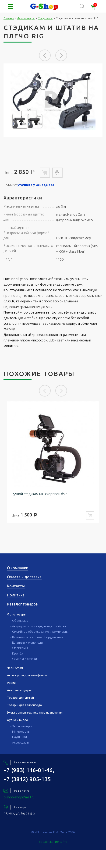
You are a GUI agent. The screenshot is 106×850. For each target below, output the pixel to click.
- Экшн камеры (21, 726)
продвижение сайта (53, 841)
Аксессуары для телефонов (27, 675)
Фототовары (26, 18)
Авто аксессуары (19, 690)
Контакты (16, 586)
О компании (17, 568)
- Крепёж (17, 653)
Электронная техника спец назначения (35, 712)
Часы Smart (15, 667)
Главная (9, 18)
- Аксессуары (20, 742)
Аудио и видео (17, 719)
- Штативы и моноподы (27, 642)
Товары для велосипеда (24, 705)
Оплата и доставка (24, 577)
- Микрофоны (20, 731)
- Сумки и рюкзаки (24, 658)
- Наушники (19, 736)
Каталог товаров (22, 604)
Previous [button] (45, 55)
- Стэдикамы (19, 647)
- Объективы (19, 620)
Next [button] (61, 55)
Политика (16, 595)
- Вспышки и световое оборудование (37, 637)
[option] (53, 100)
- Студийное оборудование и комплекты (39, 631)
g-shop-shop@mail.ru (19, 797)
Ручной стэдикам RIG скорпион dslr (39, 494)
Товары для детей (20, 697)
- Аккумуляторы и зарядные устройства (38, 626)
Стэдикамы (45, 18)
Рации (11, 682)
